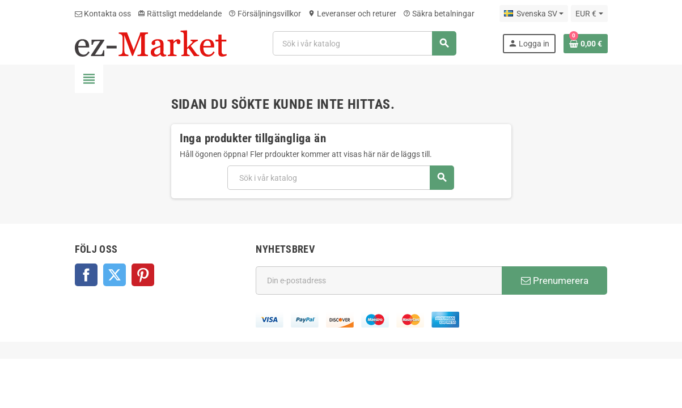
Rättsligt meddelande (180, 13)
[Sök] (364, 43)
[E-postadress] (379, 280)
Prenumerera (554, 280)
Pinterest (143, 275)
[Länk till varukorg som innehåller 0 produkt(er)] (586, 43)
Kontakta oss (103, 13)
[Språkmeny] (533, 13)
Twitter (114, 275)
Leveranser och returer (352, 13)
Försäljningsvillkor (264, 13)
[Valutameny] (589, 13)
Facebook (86, 275)
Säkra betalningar (439, 13)
